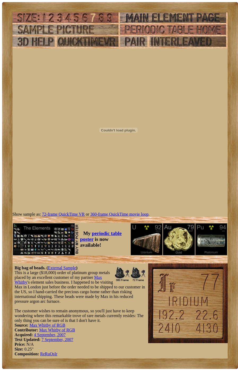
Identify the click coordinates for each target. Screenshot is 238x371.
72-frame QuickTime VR (63, 214)
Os (52, 354)
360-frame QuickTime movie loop (119, 214)
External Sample (62, 268)
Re (42, 354)
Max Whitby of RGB (47, 325)
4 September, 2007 (50, 334)
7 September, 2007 (57, 339)
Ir (56, 354)
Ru (47, 354)
